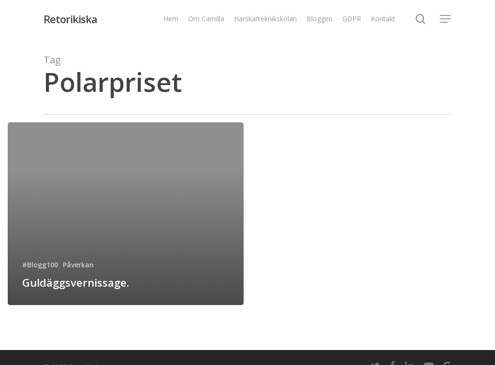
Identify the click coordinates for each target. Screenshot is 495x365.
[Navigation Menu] (445, 19)
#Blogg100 (40, 264)
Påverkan (78, 264)
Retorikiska (70, 19)
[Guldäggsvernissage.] (126, 213)
